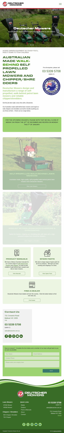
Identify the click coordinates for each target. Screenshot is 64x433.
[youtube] (17, 336)
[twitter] (10, 336)
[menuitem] (11, 405)
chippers (15, 265)
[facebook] (6, 336)
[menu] (60, 4)
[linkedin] (21, 336)
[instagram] (13, 336)
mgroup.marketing (57, 431)
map (6, 320)
